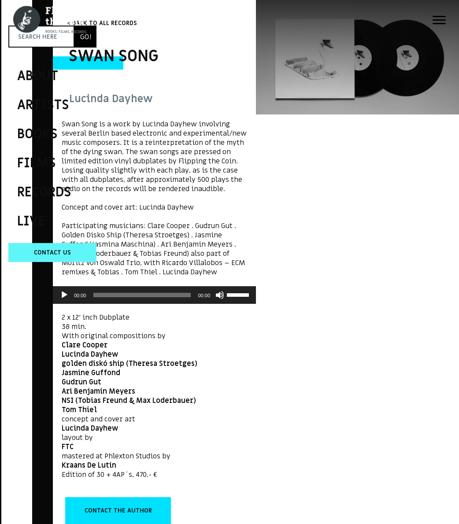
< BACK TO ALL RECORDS (102, 23)
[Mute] (219, 295)
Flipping (22, 143)
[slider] (142, 295)
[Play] (64, 295)
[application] (154, 295)
